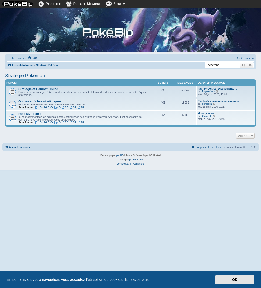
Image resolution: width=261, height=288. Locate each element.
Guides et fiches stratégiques (39, 101)
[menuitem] (32, 58)
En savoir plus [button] (137, 279)
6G (73, 107)
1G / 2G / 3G (44, 107)
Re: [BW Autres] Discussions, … (217, 88)
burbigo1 (207, 103)
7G (81, 107)
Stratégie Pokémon (25, 75)
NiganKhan (208, 91)
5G (65, 107)
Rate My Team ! (29, 113)
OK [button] (234, 279)
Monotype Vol (206, 113)
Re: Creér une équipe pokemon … (218, 101)
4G (57, 107)
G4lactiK (207, 116)
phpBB (119, 155)
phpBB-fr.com (136, 159)
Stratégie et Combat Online (38, 89)
